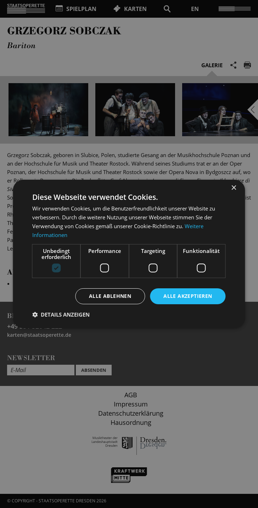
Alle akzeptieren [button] (187, 296)
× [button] (233, 188)
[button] (61, 314)
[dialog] (129, 254)
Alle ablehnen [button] (110, 296)
